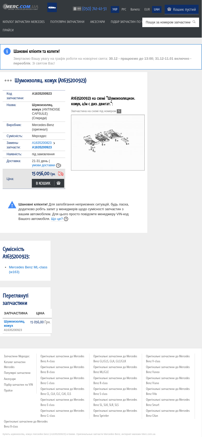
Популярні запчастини (67, 22)
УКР (115, 9)
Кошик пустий (184, 9)
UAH (157, 9)
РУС (124, 9)
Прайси (8, 30)
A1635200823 (42, 143)
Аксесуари (97, 22)
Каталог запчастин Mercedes (23, 22)
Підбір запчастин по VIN (128, 22)
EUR (147, 9)
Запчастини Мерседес (16, 356)
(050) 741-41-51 (94, 9)
